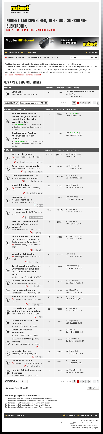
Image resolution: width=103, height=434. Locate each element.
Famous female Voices (24, 296)
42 (38, 181)
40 (33, 181)
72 (29, 217)
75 (38, 217)
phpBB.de (95, 425)
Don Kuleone (74, 154)
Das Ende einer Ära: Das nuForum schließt (23, 75)
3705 (22, 162)
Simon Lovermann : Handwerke (22, 331)
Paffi (71, 94)
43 (41, 181)
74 (35, 217)
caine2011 (22, 157)
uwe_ (17, 354)
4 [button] (86, 103)
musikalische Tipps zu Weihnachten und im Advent (27, 310)
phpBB (72, 423)
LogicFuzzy (73, 320)
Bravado (73, 280)
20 (39, 193)
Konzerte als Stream (22, 351)
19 (36, 193)
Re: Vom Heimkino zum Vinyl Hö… (80, 92)
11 (36, 366)
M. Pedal (19, 124)
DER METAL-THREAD (21, 209)
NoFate (72, 209)
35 (29, 172)
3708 (36, 162)
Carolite (72, 197)
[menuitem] (24, 52)
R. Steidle (19, 229)
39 (41, 172)
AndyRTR (19, 314)
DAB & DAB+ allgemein (23, 290)
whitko (18, 375)
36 (32, 172)
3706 (27, 162)
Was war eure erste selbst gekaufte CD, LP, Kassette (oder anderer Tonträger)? (26, 239)
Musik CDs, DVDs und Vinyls (22, 82)
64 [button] (94, 103)
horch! (20, 363)
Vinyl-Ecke (17, 92)
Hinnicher (73, 166)
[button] (74, 103)
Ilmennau (19, 277)
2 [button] (80, 103)
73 (32, 217)
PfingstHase (23, 257)
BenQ (17, 178)
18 (33, 193)
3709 (40, 162)
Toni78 (18, 344)
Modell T (18, 293)
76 (41, 217)
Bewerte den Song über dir (25, 166)
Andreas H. (22, 212)
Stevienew (22, 299)
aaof (17, 202)
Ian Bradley (94, 420)
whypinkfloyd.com (21, 185)
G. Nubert (19, 141)
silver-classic (75, 236)
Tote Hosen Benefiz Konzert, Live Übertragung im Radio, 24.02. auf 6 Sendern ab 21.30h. (26, 270)
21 (41, 193)
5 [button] (89, 103)
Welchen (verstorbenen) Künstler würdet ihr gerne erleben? (25, 224)
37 (35, 172)
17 (30, 193)
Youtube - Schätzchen (23, 254)
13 (41, 366)
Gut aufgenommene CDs (25, 175)
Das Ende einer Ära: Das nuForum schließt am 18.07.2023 (24, 136)
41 (35, 181)
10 (34, 366)
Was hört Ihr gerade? (23, 154)
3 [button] (83, 103)
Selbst (71, 296)
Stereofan (22, 188)
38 (38, 172)
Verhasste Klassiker (22, 280)
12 (39, 366)
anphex (18, 169)
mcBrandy (22, 245)
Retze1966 (73, 338)
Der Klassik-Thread (22, 360)
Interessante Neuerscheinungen (22, 198)
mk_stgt (72, 175)
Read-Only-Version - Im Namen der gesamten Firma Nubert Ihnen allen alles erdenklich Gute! (26, 117)
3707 (31, 162)
